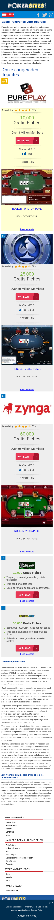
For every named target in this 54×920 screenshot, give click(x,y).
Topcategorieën (14, 817)
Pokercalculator (13, 848)
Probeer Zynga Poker (27, 531)
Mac (8, 835)
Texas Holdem (12, 890)
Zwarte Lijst (11, 861)
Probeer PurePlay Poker (27, 209)
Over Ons (10, 864)
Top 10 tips (11, 854)
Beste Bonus (11, 825)
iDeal (8, 874)
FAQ (8, 851)
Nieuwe (9, 829)
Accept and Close (27, 916)
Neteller (9, 877)
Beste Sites (11, 822)
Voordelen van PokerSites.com (19, 858)
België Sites (11, 845)
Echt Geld (10, 832)
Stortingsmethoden (17, 869)
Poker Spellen (13, 885)
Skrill (8, 880)
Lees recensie (27, 601)
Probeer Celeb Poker (27, 369)
